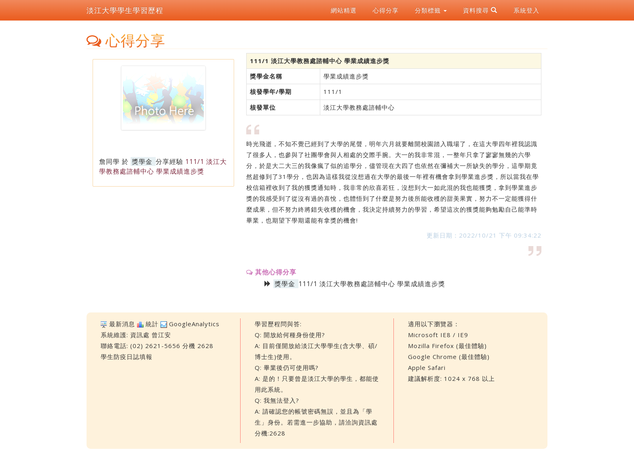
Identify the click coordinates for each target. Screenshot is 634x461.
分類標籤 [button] (431, 10)
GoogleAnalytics (194, 324)
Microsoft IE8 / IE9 (438, 335)
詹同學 (109, 161)
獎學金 (142, 161)
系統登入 (526, 10)
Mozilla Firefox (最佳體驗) (447, 346)
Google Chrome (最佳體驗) (449, 357)
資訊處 (140, 335)
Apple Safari (427, 367)
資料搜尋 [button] (480, 10)
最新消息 (122, 324)
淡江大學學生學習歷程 (125, 10)
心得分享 (386, 10)
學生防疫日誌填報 (126, 357)
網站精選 (344, 10)
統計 (152, 324)
